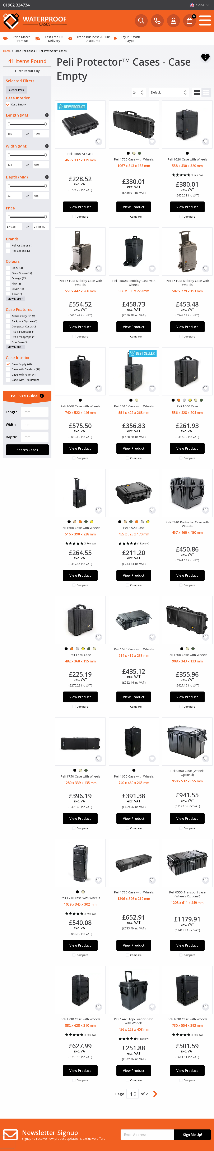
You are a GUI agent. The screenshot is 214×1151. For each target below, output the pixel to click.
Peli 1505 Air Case (80, 153)
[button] (187, 175)
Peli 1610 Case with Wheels (134, 406)
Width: (11, 424)
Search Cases (27, 450)
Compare (82, 216)
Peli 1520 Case (134, 528)
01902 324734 (16, 5)
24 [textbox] (134, 92)
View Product (80, 207)
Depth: (11, 437)
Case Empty (18, 104)
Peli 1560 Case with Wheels (80, 528)
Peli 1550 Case (80, 655)
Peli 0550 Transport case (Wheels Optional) (187, 894)
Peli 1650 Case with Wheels (134, 776)
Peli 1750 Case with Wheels (80, 776)
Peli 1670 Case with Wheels (134, 649)
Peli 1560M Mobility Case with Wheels (133, 282)
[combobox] (200, 5)
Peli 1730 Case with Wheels (80, 1019)
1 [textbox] (131, 1094)
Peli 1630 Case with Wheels (187, 1019)
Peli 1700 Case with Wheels (187, 655)
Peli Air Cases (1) (22, 245)
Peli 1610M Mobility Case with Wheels (80, 282)
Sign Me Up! (192, 1134)
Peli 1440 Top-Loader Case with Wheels (134, 1021)
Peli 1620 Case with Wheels (187, 159)
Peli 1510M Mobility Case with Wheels (187, 282)
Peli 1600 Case (187, 406)
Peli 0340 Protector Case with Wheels (187, 524)
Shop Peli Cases (25, 51)
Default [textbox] (156, 92)
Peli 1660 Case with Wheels (80, 406)
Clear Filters (16, 90)
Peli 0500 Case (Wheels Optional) (187, 773)
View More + (15, 298)
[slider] (9, 124)
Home (7, 51)
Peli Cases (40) (21, 251)
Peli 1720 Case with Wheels (134, 159)
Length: (12, 412)
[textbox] (200, 5)
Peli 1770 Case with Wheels (134, 892)
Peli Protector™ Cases (53, 51)
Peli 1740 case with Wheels (80, 898)
